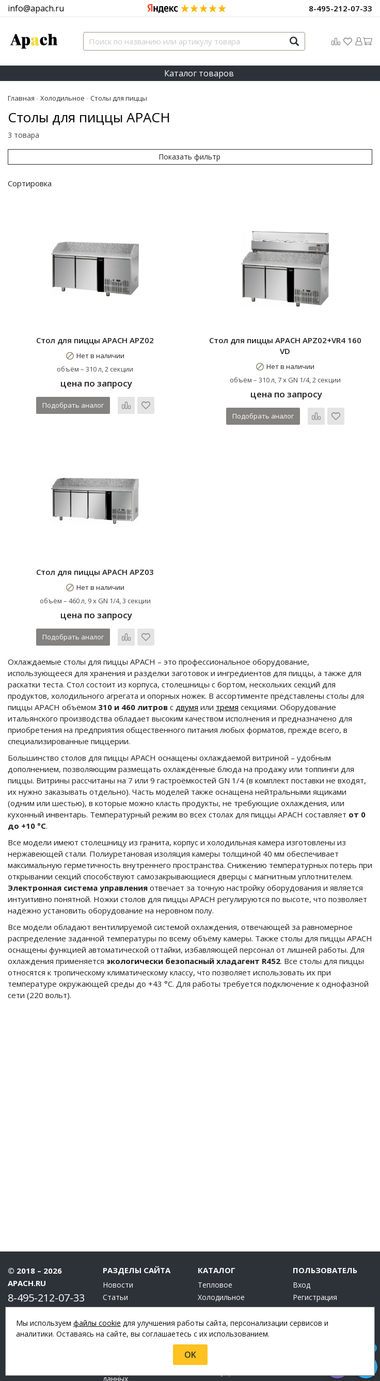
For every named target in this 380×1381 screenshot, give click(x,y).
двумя (187, 707)
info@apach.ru (36, 8)
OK (190, 1354)
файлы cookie (97, 1323)
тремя (227, 707)
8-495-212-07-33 (340, 8)
